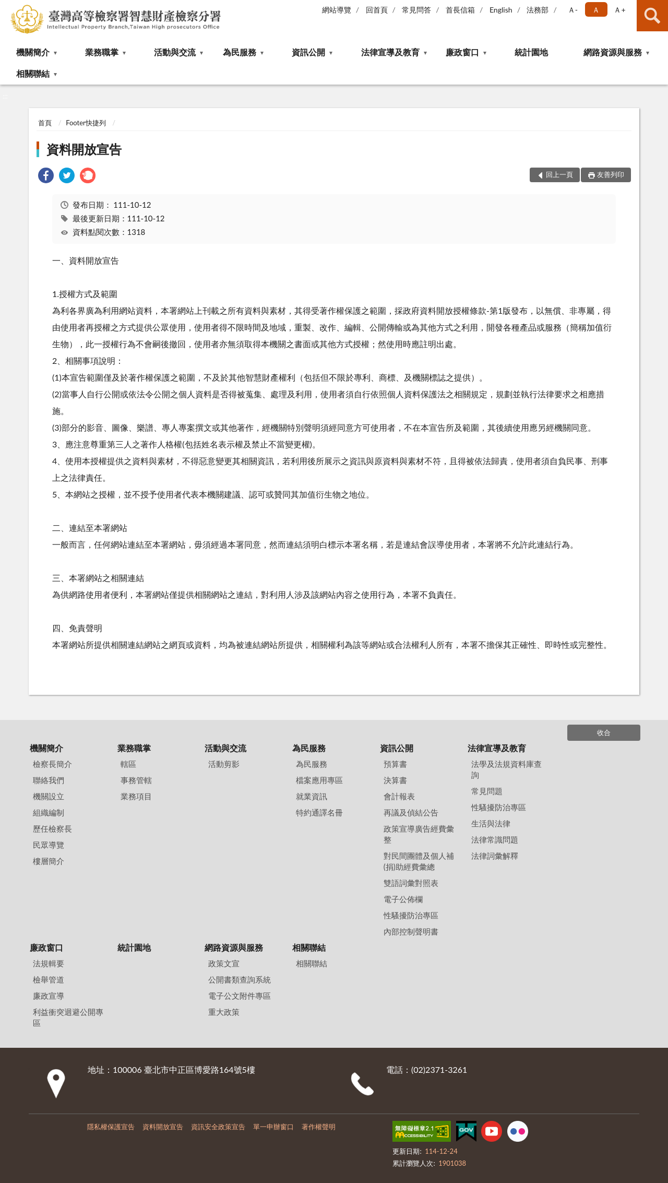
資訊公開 (308, 52)
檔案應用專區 (319, 780)
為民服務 (239, 52)
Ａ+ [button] (619, 9)
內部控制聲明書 (411, 931)
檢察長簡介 (52, 763)
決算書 (395, 780)
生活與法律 (490, 823)
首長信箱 (460, 9)
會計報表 (399, 796)
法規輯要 (48, 963)
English (501, 9)
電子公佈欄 (403, 899)
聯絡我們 (48, 780)
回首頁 (377, 9)
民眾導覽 (48, 844)
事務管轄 (136, 780)
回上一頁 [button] (559, 174)
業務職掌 (101, 52)
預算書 (395, 763)
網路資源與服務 (612, 52)
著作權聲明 (319, 1126)
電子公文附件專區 (239, 995)
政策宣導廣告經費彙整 (419, 834)
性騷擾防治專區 (411, 915)
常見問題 (487, 791)
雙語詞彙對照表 (411, 883)
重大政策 (224, 1011)
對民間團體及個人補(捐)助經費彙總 (419, 861)
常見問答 (416, 9)
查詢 (652, 15)
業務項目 (136, 796)
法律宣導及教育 (390, 52)
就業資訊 (311, 796)
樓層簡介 (48, 861)
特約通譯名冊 (319, 812)
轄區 (128, 763)
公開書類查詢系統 (239, 979)
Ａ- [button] (573, 9)
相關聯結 (33, 73)
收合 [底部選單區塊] (604, 732)
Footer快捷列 (86, 123)
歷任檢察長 (52, 828)
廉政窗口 (462, 52)
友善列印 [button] (610, 174)
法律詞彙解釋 (494, 855)
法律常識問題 (494, 839)
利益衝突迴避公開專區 (68, 1017)
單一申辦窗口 (273, 1126)
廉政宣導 (48, 995)
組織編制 (48, 812)
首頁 (45, 123)
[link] (46, 177)
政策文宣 (224, 963)
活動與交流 (175, 52)
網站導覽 (336, 9)
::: (8, 8)
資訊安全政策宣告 (218, 1126)
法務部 (537, 9)
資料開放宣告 (84, 149)
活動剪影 (224, 763)
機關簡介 (33, 52)
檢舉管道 (48, 979)
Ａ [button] (596, 9)
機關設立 (48, 796)
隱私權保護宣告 (111, 1126)
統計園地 (531, 52)
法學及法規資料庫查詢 (506, 769)
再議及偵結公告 (411, 812)
